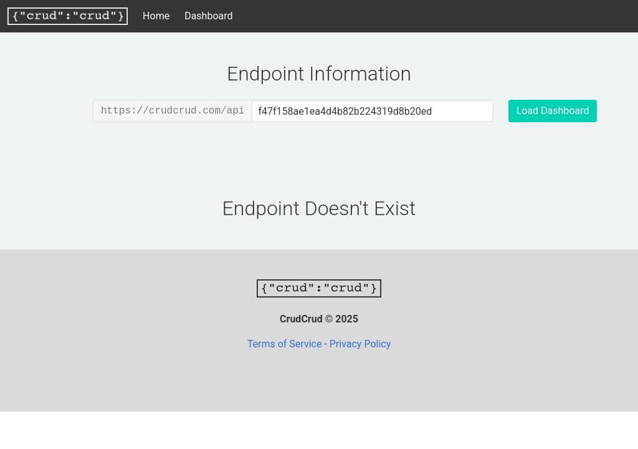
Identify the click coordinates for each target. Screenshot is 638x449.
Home (156, 16)
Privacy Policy (360, 344)
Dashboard (208, 16)
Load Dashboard (553, 111)
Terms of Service (286, 344)
